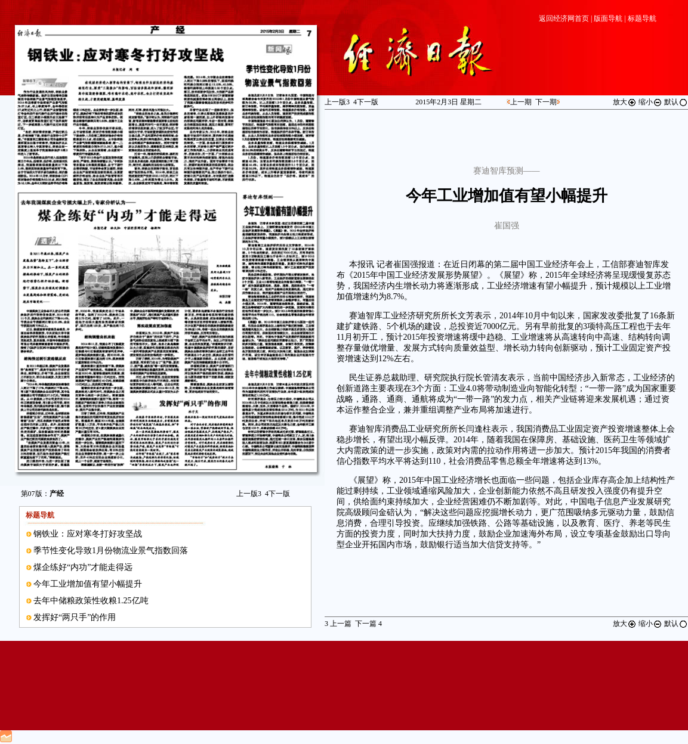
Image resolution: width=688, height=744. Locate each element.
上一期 (521, 102)
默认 (676, 102)
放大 (625, 102)
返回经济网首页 (564, 18)
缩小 (650, 102)
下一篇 (368, 623)
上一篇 (338, 623)
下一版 (277, 493)
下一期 (546, 102)
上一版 (248, 493)
